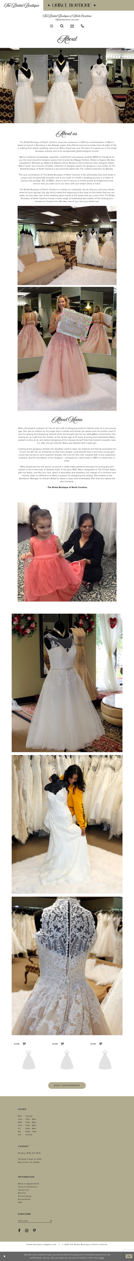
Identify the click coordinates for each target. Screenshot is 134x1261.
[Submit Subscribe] (50, 1221)
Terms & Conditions (27, 1187)
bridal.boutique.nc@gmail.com (41, 1244)
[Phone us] (82, 26)
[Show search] (62, 26)
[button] (51, 26)
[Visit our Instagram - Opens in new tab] (27, 1231)
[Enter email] (35, 1221)
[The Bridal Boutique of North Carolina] (67, 17)
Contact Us (23, 1190)
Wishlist (22, 1193)
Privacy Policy (25, 1196)
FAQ (20, 1202)
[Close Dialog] (4, 1256)
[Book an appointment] (72, 26)
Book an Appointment (28, 1184)
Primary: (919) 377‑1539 (29, 1153)
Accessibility (24, 1199)
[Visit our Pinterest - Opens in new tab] (34, 1231)
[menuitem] (21, 5)
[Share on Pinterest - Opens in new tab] (24, 1044)
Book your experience (67, 1085)
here (101, 1257)
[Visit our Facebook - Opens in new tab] (19, 1231)
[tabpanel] (67, 85)
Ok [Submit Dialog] (129, 1256)
